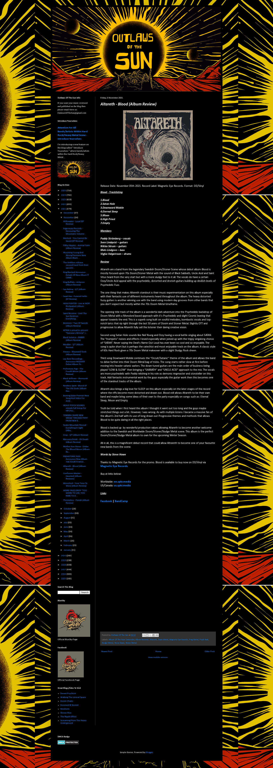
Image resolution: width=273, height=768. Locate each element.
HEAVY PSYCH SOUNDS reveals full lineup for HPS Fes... (74, 408)
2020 (64, 556)
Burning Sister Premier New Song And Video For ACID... (76, 398)
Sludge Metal (107, 643)
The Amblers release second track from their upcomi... (75, 265)
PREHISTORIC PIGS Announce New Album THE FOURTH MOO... (75, 459)
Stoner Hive (65, 713)
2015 (64, 579)
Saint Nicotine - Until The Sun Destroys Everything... (75, 316)
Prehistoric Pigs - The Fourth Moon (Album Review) (74, 371)
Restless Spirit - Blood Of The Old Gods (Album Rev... (75, 388)
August (67, 518)
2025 (64, 190)
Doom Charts (66, 701)
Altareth (153, 640)
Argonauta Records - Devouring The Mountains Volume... (74, 231)
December (69, 213)
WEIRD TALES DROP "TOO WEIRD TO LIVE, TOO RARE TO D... (75, 493)
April (66, 536)
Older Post (210, 651)
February (68, 545)
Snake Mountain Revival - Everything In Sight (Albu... (75, 428)
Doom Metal (163, 640)
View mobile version (158, 657)
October (68, 509)
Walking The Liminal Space (73, 697)
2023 (64, 199)
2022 (64, 204)
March (67, 541)
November (69, 217)
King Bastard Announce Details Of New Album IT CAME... (76, 275)
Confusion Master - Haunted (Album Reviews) (72, 476)
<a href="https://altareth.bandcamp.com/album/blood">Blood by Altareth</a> (130, 567)
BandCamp (121, 501)
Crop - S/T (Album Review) (75, 435)
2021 (64, 209)
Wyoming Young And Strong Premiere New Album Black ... (74, 255)
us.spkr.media (122, 485)
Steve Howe (119, 643)
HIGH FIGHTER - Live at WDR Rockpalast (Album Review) (76, 306)
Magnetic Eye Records (114, 466)
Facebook (106, 501)
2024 (64, 195)
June (66, 527)
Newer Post (106, 651)
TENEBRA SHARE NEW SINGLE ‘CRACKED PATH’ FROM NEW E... (75, 418)
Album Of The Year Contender (122, 640)
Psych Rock (204, 640)
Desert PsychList (68, 693)
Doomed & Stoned (69, 705)
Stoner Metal (131, 643)
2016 (64, 574)
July (66, 522)
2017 (64, 569)
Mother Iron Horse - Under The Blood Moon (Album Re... (76, 449)
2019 (64, 560)
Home (158, 651)
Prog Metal (193, 640)
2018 (64, 565)
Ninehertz (64, 709)
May (66, 531)
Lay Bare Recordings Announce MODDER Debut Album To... (74, 361)
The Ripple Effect (68, 717)
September (69, 513)
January (68, 550)
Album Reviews (142, 640)
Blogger (149, 752)
